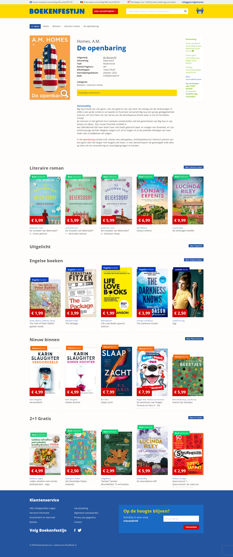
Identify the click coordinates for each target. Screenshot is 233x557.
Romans (56, 26)
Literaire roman (72, 26)
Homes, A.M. (88, 41)
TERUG (35, 26)
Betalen (33, 522)
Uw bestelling (81, 508)
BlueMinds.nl (70, 545)
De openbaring (91, 26)
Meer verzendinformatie (193, 78)
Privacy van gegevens (85, 517)
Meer (193, 167)
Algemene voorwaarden (86, 512)
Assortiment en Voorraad (42, 517)
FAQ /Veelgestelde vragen (43, 508)
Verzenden (191, 527)
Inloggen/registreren (193, 2)
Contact (78, 522)
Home (46, 26)
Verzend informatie (39, 512)
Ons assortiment (105, 11)
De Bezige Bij (109, 57)
